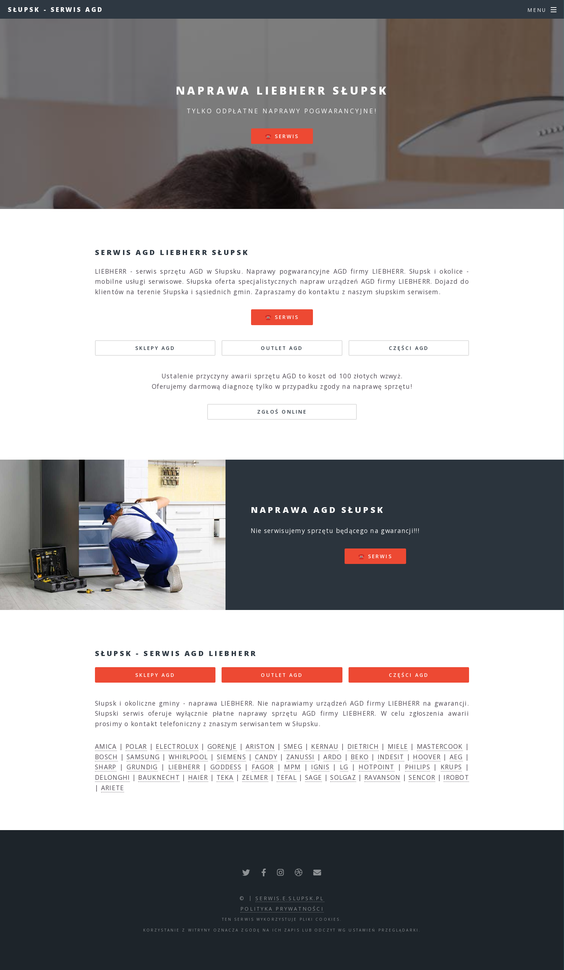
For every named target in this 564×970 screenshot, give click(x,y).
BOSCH (106, 756)
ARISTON (260, 746)
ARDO (332, 756)
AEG (456, 756)
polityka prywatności (281, 908)
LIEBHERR (184, 766)
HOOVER (427, 756)
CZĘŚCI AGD (409, 348)
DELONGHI (112, 777)
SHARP (106, 766)
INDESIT (391, 756)
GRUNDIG (142, 766)
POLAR (136, 746)
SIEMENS (231, 756)
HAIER (198, 777)
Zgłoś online (282, 411)
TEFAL (287, 777)
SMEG (293, 746)
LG (344, 766)
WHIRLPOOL (188, 756)
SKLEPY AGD (155, 348)
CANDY (266, 756)
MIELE (398, 746)
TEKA (225, 777)
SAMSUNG (143, 756)
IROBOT (456, 777)
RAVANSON (382, 777)
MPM (292, 766)
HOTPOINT (376, 766)
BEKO (360, 756)
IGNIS (320, 766)
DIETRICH (363, 746)
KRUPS (451, 766)
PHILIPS (417, 766)
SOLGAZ (343, 777)
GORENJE (222, 746)
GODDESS (225, 766)
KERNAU (324, 746)
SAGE (313, 777)
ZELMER (255, 777)
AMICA (106, 746)
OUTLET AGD (282, 348)
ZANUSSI (300, 756)
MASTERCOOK (440, 746)
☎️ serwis (282, 136)
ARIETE (112, 787)
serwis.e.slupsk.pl (289, 898)
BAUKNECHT (159, 777)
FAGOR (263, 766)
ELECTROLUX (177, 746)
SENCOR (422, 777)
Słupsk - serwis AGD (55, 9)
